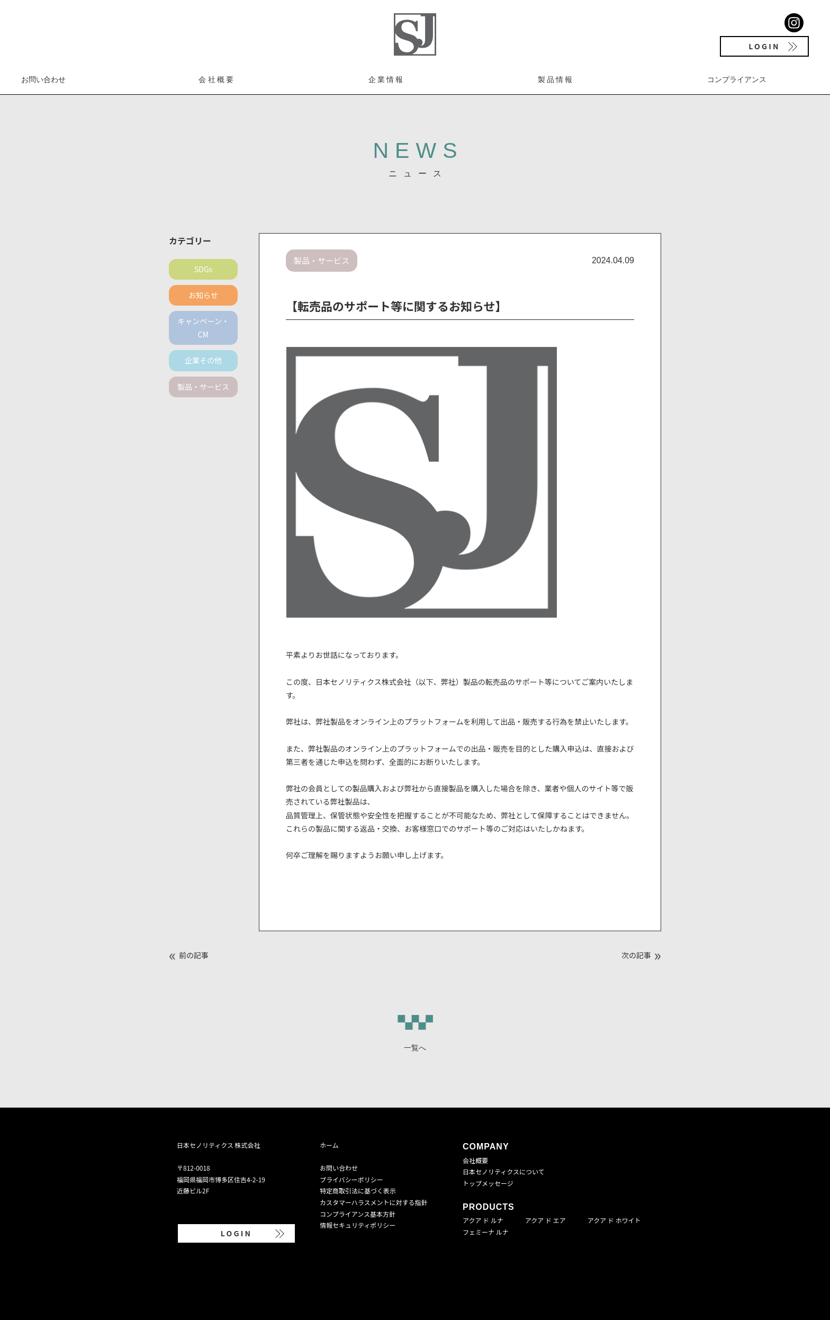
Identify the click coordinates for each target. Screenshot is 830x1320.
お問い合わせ (43, 79)
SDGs (203, 269)
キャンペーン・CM (203, 328)
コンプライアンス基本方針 (357, 1213)
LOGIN (764, 46)
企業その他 (203, 360)
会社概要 (217, 79)
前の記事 (194, 955)
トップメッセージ (488, 1183)
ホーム (329, 1144)
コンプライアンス (736, 79)
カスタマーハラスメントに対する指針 (374, 1202)
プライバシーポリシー (351, 1179)
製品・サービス (203, 386)
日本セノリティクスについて (504, 1171)
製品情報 (556, 79)
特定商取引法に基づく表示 (358, 1190)
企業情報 (386, 79)
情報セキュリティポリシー (357, 1224)
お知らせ (203, 295)
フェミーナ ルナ (486, 1231)
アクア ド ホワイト (614, 1220)
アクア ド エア (545, 1220)
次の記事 (636, 955)
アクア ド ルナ (483, 1220)
